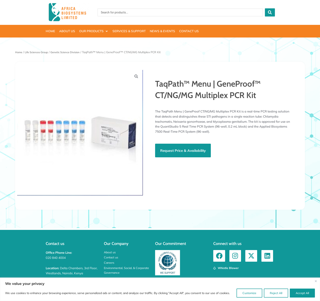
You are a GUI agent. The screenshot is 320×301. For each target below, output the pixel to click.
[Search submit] (270, 12)
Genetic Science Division (70, 52)
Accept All (302, 293)
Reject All (276, 293)
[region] (160, 289)
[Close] (315, 281)
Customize (249, 293)
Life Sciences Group (39, 52)
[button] (93, 31)
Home (19, 52)
